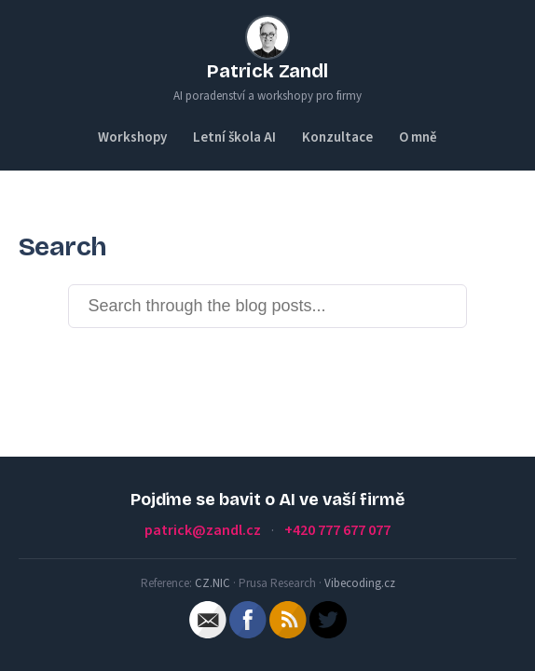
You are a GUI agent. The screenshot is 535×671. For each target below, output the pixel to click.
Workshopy (132, 137)
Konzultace (337, 137)
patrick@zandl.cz (202, 530)
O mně (418, 137)
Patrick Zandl (267, 71)
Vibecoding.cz (359, 583)
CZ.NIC (212, 583)
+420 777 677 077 (337, 530)
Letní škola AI (234, 137)
